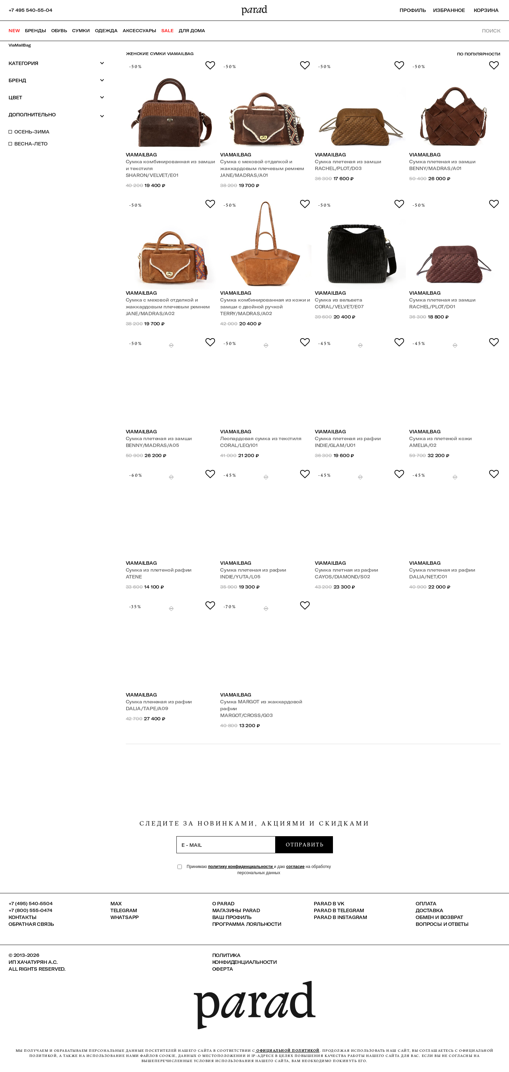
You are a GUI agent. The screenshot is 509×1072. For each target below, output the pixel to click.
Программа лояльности (246, 924)
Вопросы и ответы (442, 924)
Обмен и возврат (439, 917)
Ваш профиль (232, 917)
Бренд (56, 80)
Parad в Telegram (339, 910)
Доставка (429, 910)
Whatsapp (124, 917)
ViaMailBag (20, 45)
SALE (167, 30)
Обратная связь (31, 924)
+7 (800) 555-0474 (30, 910)
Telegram (123, 910)
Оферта (222, 969)
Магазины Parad (236, 910)
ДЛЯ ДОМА (192, 30)
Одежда (106, 30)
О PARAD (223, 903)
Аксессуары (139, 30)
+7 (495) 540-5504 (31, 903)
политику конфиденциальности (241, 866)
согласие (295, 866)
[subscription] (226, 844)
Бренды (35, 30)
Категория (56, 63)
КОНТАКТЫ (22, 917)
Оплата (426, 903)
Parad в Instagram (340, 917)
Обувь (59, 30)
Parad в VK (329, 903)
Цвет (56, 97)
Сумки (81, 30)
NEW (14, 30)
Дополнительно (56, 115)
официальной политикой (287, 1050)
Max (116, 903)
